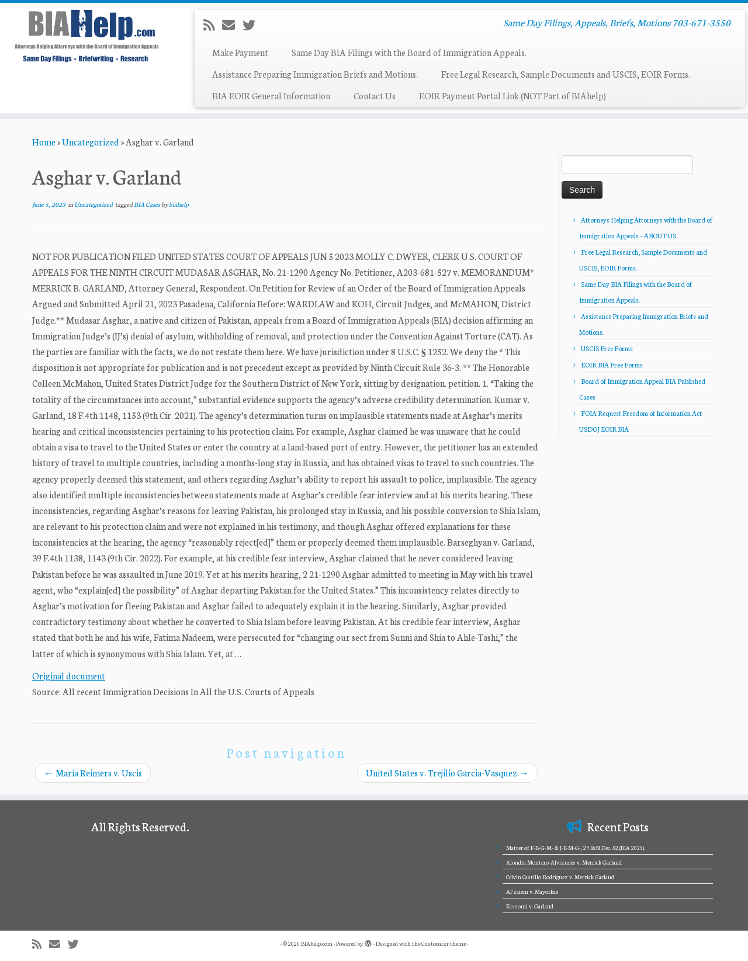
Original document (68, 675)
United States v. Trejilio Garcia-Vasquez (447, 772)
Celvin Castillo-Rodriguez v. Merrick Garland (560, 877)
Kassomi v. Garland (529, 906)
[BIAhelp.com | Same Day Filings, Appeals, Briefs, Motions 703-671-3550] (86, 36)
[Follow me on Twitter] (253, 24)
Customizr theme (443, 943)
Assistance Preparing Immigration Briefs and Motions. (315, 74)
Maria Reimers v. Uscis (93, 772)
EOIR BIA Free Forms (612, 364)
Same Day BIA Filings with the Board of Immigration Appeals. (409, 52)
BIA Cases (147, 204)
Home (44, 142)
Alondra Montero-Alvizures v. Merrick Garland (564, 862)
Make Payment (240, 52)
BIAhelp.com (317, 943)
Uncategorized (90, 142)
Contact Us (375, 95)
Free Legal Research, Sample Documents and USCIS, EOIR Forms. (565, 74)
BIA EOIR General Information (271, 95)
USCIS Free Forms (607, 348)
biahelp (179, 204)
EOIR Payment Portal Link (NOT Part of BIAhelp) (512, 95)
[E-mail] (232, 24)
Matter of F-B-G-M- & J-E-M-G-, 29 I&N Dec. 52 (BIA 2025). (575, 848)
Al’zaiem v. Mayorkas (532, 891)
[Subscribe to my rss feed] (212, 24)
